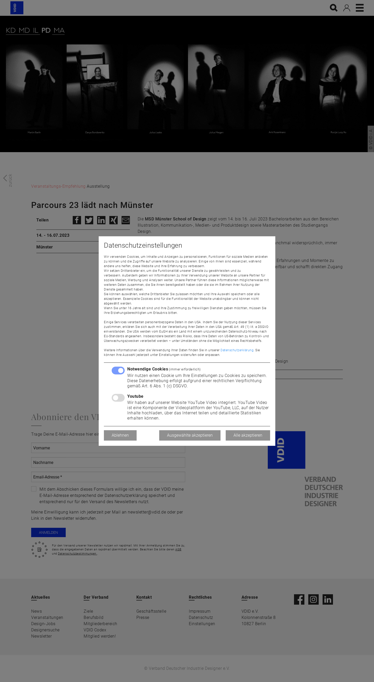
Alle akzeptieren (247, 435)
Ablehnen (120, 435)
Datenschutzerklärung (237, 350)
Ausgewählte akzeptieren (190, 435)
